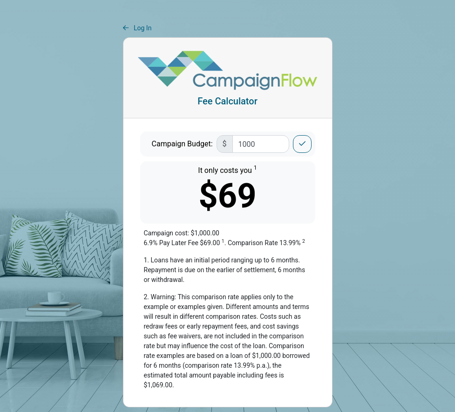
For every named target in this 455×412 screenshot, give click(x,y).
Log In (137, 28)
